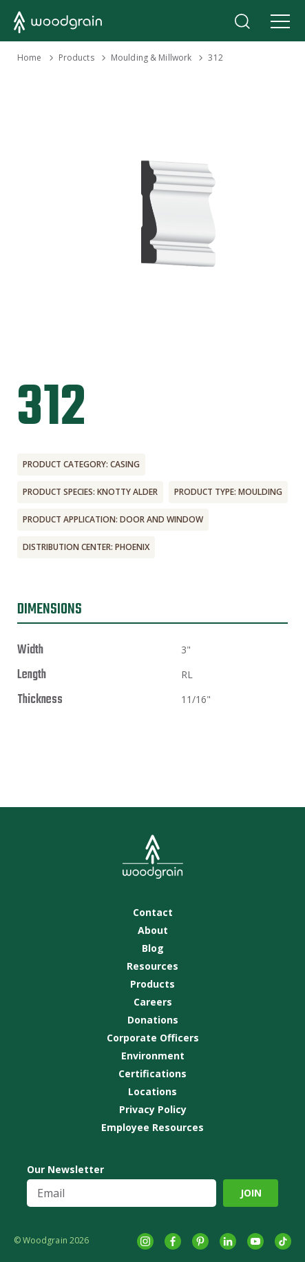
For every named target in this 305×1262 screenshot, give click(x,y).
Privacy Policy (153, 1109)
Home (29, 57)
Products (76, 57)
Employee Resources (152, 1127)
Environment (153, 1056)
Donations (152, 1020)
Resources (152, 966)
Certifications (152, 1074)
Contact (153, 912)
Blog (153, 948)
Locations (152, 1092)
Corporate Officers (153, 1038)
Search (242, 21)
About (153, 930)
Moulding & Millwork (151, 57)
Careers (153, 1002)
